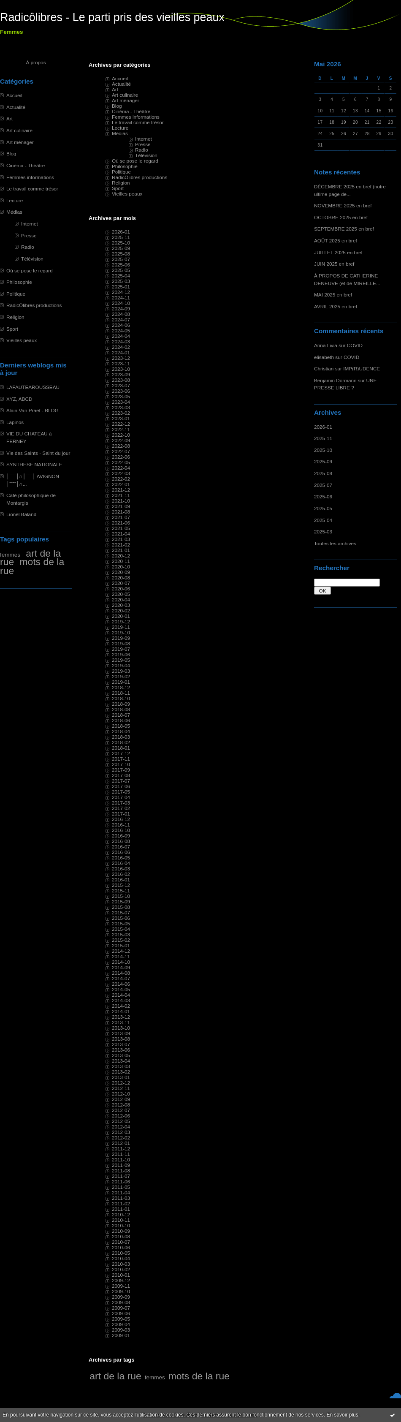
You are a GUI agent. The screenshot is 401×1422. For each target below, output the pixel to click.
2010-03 (121, 1264)
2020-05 (121, 594)
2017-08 (121, 775)
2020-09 (121, 572)
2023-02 (121, 413)
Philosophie (19, 282)
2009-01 (121, 1335)
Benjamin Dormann (335, 380)
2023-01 (121, 418)
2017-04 (121, 797)
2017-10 (121, 764)
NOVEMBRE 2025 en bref (343, 205)
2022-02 (121, 478)
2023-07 (121, 385)
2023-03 (121, 407)
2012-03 (121, 1132)
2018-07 (121, 715)
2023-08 (121, 380)
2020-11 (121, 561)
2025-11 (323, 438)
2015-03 (121, 934)
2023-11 (121, 363)
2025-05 (323, 508)
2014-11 (121, 956)
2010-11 (121, 1220)
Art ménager (20, 142)
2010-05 (121, 1253)
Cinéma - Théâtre (25, 165)
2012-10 (121, 1093)
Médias (14, 212)
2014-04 (121, 995)
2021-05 (121, 528)
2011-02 (121, 1203)
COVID (355, 345)
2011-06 (121, 1181)
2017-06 (121, 786)
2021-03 (121, 539)
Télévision (32, 258)
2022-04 (121, 467)
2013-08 (121, 1038)
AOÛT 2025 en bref (335, 240)
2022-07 (121, 451)
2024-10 (121, 303)
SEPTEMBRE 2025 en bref (344, 228)
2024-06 (121, 325)
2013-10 (121, 1027)
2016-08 (121, 841)
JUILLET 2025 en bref (338, 252)
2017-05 (121, 791)
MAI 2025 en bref (333, 294)
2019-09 (121, 638)
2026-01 (323, 427)
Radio (27, 247)
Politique (15, 293)
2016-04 (121, 863)
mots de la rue (32, 566)
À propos (36, 62)
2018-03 (121, 737)
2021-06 (121, 522)
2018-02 (121, 742)
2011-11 (121, 1154)
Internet (29, 223)
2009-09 (121, 1297)
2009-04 (121, 1324)
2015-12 (121, 885)
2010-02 (121, 1269)
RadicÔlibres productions (34, 305)
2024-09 (121, 308)
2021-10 (121, 500)
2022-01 (121, 484)
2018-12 (121, 687)
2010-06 (121, 1247)
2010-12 (121, 1214)
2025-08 (323, 473)
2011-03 (121, 1198)
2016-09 (121, 835)
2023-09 (121, 374)
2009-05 (121, 1318)
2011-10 (121, 1159)
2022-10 (121, 435)
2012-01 (121, 1143)
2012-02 (121, 1137)
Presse (29, 235)
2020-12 (121, 555)
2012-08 (121, 1104)
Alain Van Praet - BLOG (32, 410)
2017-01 (121, 813)
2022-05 (121, 462)
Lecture (14, 200)
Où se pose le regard (29, 270)
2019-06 (121, 654)
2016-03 (121, 868)
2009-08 (121, 1302)
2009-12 (121, 1280)
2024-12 (121, 292)
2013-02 (121, 1071)
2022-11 (121, 429)
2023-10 (121, 369)
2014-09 (121, 967)
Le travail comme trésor (32, 188)
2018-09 (121, 704)
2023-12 (121, 358)
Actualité (15, 107)
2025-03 (323, 531)
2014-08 (121, 973)
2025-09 (323, 461)
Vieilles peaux (21, 340)
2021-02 (121, 544)
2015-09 (121, 901)
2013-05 (121, 1055)
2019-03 (121, 671)
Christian (323, 368)
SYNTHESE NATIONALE (34, 464)
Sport (12, 329)
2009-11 (121, 1286)
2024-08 (121, 314)
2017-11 (121, 758)
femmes (10, 555)
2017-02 (121, 808)
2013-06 (121, 1049)
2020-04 (121, 599)
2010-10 (121, 1225)
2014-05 (121, 989)
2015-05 (121, 923)
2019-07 (121, 649)
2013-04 (121, 1060)
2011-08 (121, 1170)
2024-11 (121, 297)
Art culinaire (19, 130)
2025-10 (323, 450)
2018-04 (121, 731)
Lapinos (15, 422)
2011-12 (121, 1148)
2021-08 (121, 511)
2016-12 (121, 819)
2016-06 (121, 852)
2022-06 (121, 456)
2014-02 (121, 1006)
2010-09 (121, 1231)
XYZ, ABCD (19, 399)
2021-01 (121, 550)
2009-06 (121, 1313)
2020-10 (121, 566)
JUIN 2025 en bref (334, 263)
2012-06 (121, 1115)
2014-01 (121, 1011)
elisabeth (324, 357)
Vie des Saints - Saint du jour (38, 453)
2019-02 (121, 676)
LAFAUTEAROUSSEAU (33, 387)
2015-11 (121, 890)
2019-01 (121, 682)
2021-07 (121, 517)
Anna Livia (325, 345)
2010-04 (121, 1258)
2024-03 (121, 341)
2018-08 (121, 709)
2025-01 (121, 286)
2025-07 (323, 485)
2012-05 (121, 1121)
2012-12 (121, 1082)
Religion (15, 317)
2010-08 (121, 1236)
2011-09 (121, 1165)
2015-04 (121, 929)
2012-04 (121, 1126)
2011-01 (121, 1209)
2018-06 (121, 720)
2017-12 (121, 753)
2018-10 (121, 698)
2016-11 (121, 824)
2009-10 (121, 1291)
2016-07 (121, 846)
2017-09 (121, 769)
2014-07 (121, 978)
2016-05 (121, 857)
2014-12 (121, 951)
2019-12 (121, 621)
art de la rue (115, 1375)
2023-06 (121, 391)
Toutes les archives (335, 543)
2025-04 (323, 520)
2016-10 (121, 830)
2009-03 (121, 1329)
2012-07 (121, 1110)
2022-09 (121, 440)
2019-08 (121, 643)
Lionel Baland (21, 514)
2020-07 (121, 583)
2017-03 (121, 802)
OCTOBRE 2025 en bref (341, 217)
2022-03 (121, 473)
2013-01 (121, 1077)
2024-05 (121, 330)
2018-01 (121, 747)
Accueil (14, 95)
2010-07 (121, 1242)
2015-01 (121, 945)
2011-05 (121, 1187)
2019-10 (121, 632)
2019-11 (121, 627)
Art (9, 118)
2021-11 (121, 495)
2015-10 (121, 896)
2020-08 (121, 577)
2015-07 (121, 912)
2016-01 (121, 879)
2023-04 (121, 402)
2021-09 (121, 506)
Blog (11, 153)
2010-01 (121, 1275)
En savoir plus (342, 1415)
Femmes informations (30, 177)
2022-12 (121, 424)
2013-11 (121, 1022)
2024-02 (121, 347)
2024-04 (121, 336)
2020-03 (121, 605)
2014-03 (121, 1000)
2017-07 (121, 780)
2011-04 (121, 1192)
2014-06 (121, 984)
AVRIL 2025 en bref (335, 306)
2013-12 (121, 1017)
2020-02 (121, 610)
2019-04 (121, 665)
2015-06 (121, 918)
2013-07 (121, 1044)
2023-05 (121, 396)
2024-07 (121, 319)
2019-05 (121, 660)
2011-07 (121, 1176)
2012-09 (121, 1099)
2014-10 (121, 962)
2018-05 (121, 726)
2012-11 (121, 1088)
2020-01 (121, 616)
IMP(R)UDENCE (361, 368)
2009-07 (121, 1308)
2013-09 (121, 1033)
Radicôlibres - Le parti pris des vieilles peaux (112, 17)
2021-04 (121, 533)
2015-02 (121, 940)
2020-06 (121, 588)
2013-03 (121, 1066)
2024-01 (121, 352)
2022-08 (121, 446)
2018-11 (121, 693)
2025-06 (323, 496)
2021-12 (121, 489)
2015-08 (121, 907)
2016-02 (121, 874)
